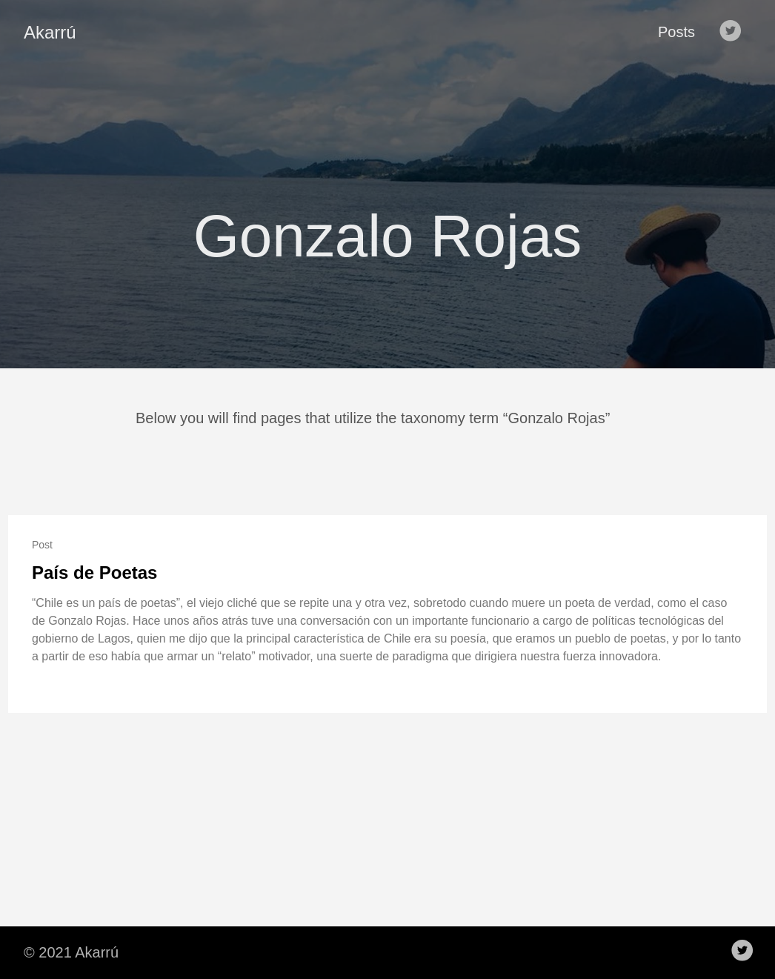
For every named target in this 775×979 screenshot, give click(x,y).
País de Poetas (94, 572)
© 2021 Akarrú (71, 952)
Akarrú (50, 32)
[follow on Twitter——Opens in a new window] (733, 32)
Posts (676, 32)
